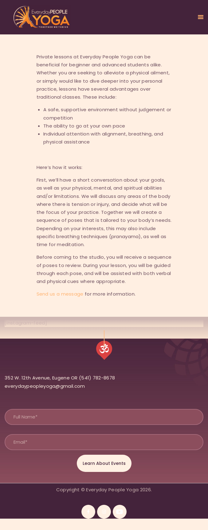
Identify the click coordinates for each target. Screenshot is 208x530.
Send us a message (60, 294)
